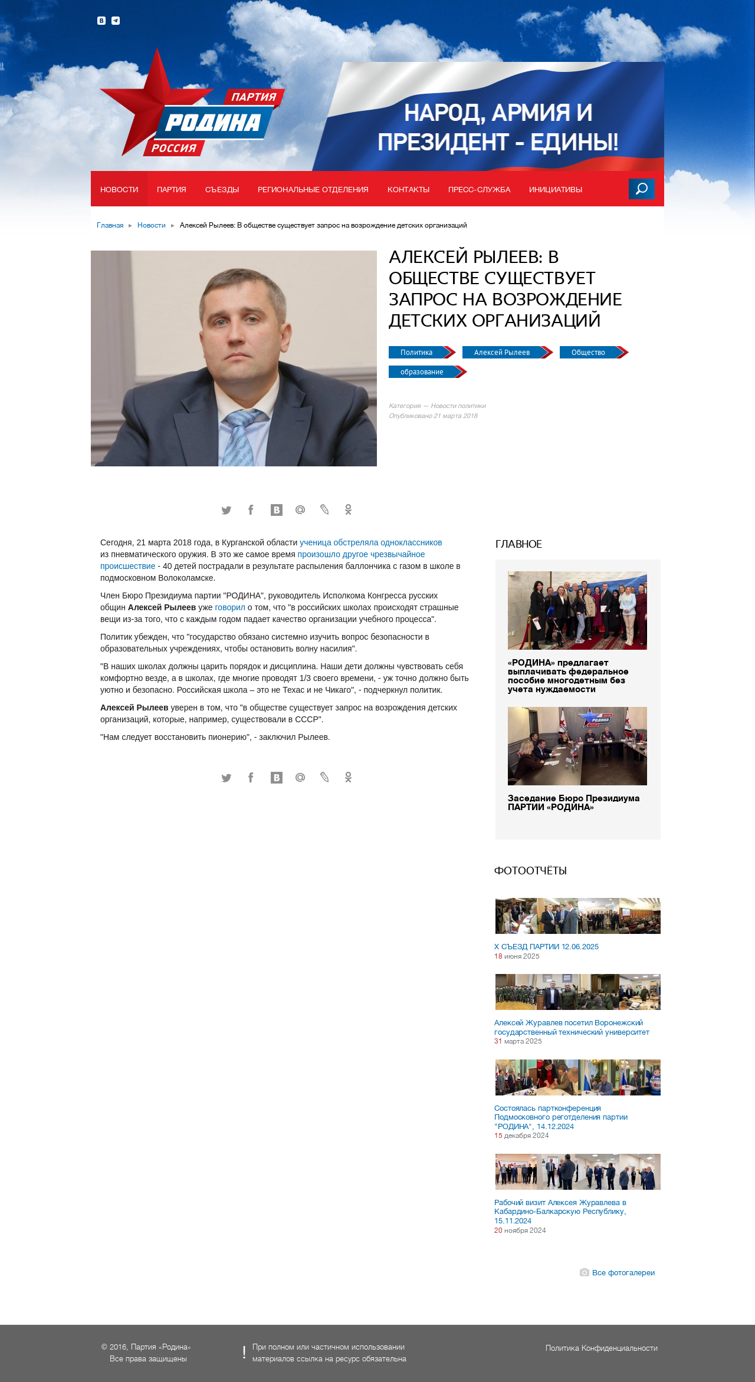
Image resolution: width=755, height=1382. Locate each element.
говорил (230, 607)
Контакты (408, 189)
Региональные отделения (313, 189)
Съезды (222, 189)
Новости (119, 189)
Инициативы (555, 189)
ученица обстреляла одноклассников (371, 542)
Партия (172, 189)
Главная (110, 225)
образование (423, 372)
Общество (589, 352)
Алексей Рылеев (502, 352)
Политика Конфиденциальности (602, 1348)
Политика (417, 352)
